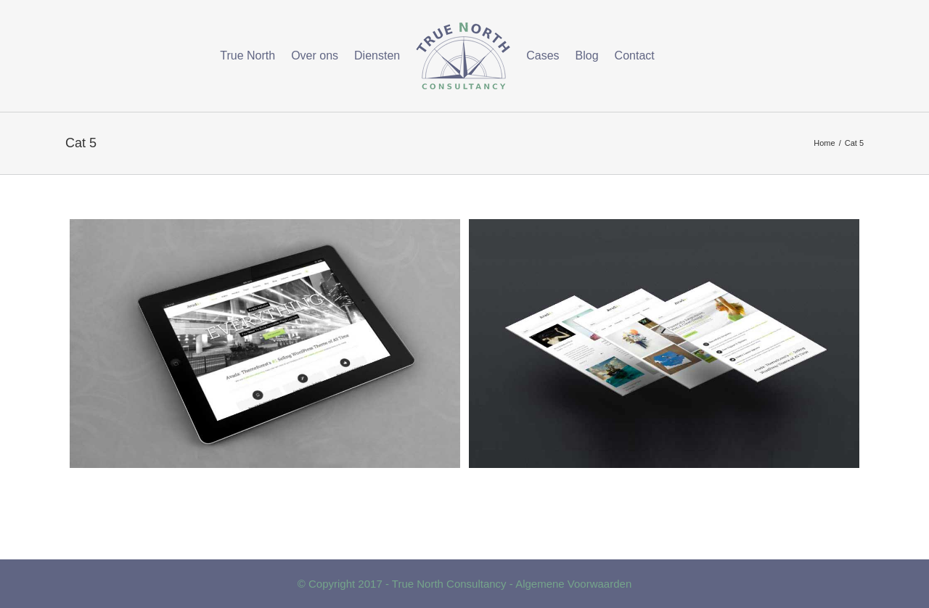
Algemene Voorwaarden (573, 584)
